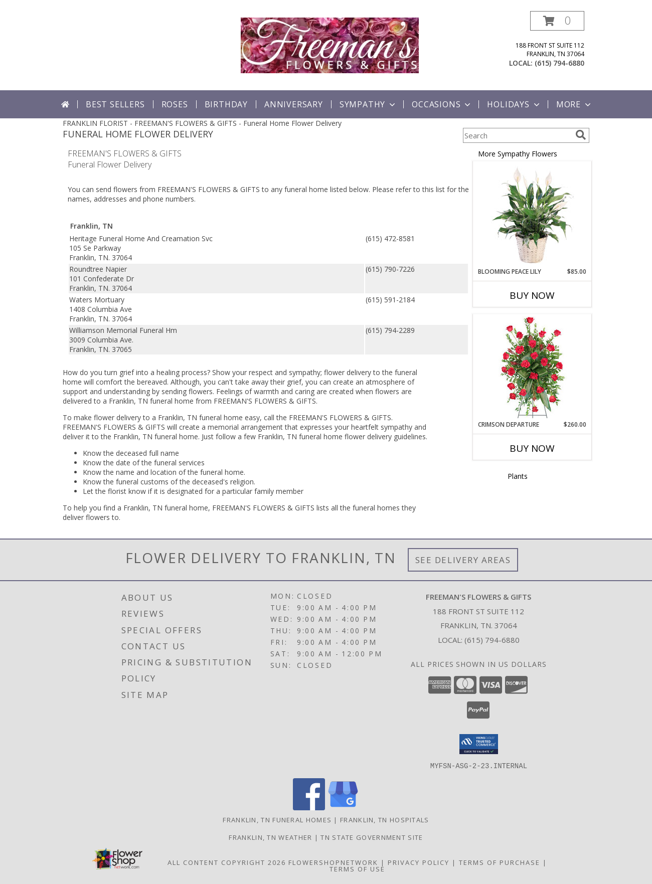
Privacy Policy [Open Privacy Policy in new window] (418, 861)
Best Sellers (115, 104)
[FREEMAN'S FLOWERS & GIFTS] (329, 44)
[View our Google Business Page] (343, 807)
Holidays (514, 104)
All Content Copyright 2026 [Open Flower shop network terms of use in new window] (227, 861)
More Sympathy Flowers (517, 153)
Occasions (442, 104)
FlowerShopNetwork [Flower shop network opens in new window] (333, 861)
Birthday (226, 104)
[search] (581, 134)
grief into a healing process (163, 372)
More (574, 104)
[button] (557, 21)
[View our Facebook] (309, 807)
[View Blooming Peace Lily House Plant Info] (532, 214)
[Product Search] (517, 135)
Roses (174, 104)
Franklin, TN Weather (270, 836)
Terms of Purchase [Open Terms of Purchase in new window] (499, 861)
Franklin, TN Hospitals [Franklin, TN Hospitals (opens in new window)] (384, 819)
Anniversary (293, 104)
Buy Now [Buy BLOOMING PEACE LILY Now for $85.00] (532, 295)
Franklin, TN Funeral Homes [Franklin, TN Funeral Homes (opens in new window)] (277, 819)
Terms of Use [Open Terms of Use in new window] (357, 868)
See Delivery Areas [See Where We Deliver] (463, 560)
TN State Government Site (371, 836)
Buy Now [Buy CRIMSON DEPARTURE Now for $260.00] (532, 448)
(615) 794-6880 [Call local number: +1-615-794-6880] (559, 63)
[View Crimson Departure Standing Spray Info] (532, 367)
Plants (518, 476)
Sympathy (368, 104)
